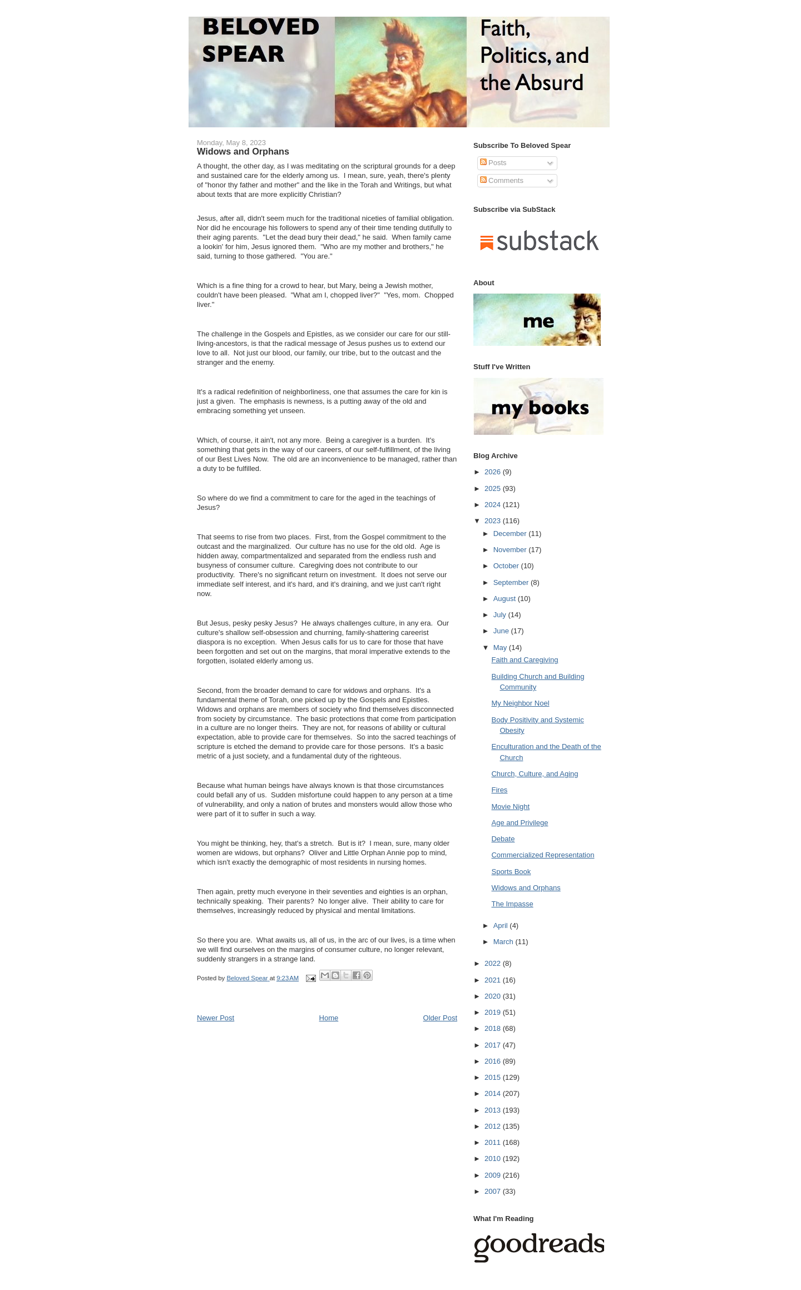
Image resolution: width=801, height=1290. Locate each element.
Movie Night (510, 806)
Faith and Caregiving (524, 660)
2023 (493, 521)
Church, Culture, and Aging (534, 774)
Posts (493, 162)
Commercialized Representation (542, 855)
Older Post (440, 1018)
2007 (493, 1191)
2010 (493, 1158)
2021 (493, 980)
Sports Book (511, 871)
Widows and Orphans (525, 888)
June (502, 631)
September (512, 582)
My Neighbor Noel (520, 703)
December (511, 533)
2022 (493, 963)
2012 (493, 1126)
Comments (501, 180)
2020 (493, 996)
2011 (493, 1142)
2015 (493, 1077)
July (500, 615)
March (504, 941)
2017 (493, 1045)
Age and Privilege (519, 822)
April (501, 925)
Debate (503, 839)
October (507, 566)
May (501, 647)
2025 (493, 488)
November (511, 549)
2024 (493, 504)
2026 (493, 472)
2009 (493, 1175)
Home (329, 1018)
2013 (493, 1110)
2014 (493, 1093)
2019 (493, 1012)
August (505, 598)
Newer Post (215, 1018)
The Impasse (512, 904)
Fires (499, 790)
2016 (493, 1061)
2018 (493, 1028)
